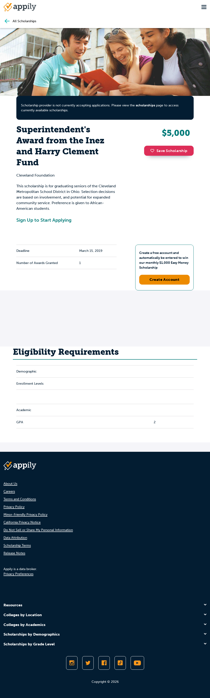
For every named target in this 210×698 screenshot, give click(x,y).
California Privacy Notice (22, 522)
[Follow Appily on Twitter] (88, 663)
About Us (10, 484)
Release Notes (14, 553)
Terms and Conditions (20, 499)
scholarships (145, 105)
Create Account (164, 279)
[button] (153, 150)
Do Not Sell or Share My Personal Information (38, 530)
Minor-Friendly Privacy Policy (25, 515)
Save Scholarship (168, 150)
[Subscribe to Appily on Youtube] (137, 663)
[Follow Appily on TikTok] (120, 663)
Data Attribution (15, 538)
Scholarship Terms (17, 545)
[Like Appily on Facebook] (104, 663)
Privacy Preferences (18, 574)
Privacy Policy (14, 507)
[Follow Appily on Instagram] (72, 663)
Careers (9, 491)
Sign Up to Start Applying (43, 220)
